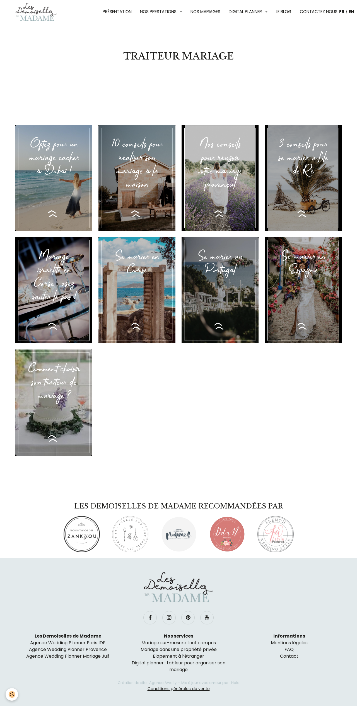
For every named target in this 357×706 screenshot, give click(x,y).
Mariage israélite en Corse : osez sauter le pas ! (54, 277)
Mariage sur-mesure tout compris (178, 643)
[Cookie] (12, 694)
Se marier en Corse (137, 263)
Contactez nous (318, 12)
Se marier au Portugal (220, 263)
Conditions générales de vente (179, 688)
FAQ (289, 649)
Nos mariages (205, 12)
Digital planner (246, 12)
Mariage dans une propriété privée (179, 649)
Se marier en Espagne (303, 263)
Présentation (117, 12)
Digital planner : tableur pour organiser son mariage (178, 666)
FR (341, 12)
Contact (289, 656)
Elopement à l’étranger (178, 656)
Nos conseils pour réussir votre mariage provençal (220, 164)
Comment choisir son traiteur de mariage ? (54, 382)
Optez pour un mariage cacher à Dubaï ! (54, 158)
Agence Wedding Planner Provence (68, 649)
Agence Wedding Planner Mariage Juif (67, 656)
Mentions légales (289, 643)
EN (351, 12)
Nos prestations (159, 12)
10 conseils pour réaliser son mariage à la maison (137, 164)
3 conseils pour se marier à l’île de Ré (303, 158)
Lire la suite (54, 214)
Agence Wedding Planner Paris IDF (67, 643)
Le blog (283, 12)
